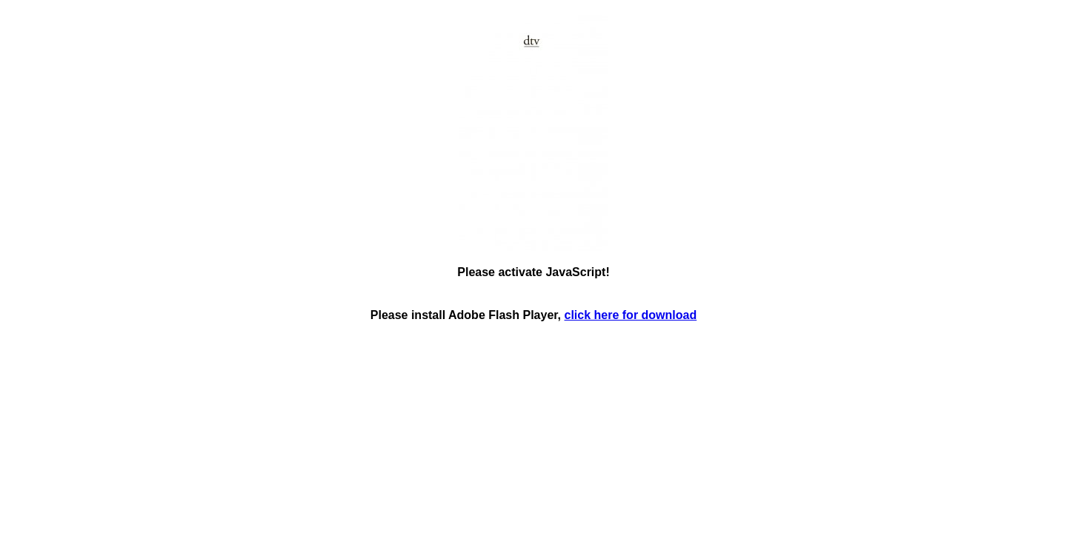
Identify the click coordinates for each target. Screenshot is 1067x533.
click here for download (631, 315)
